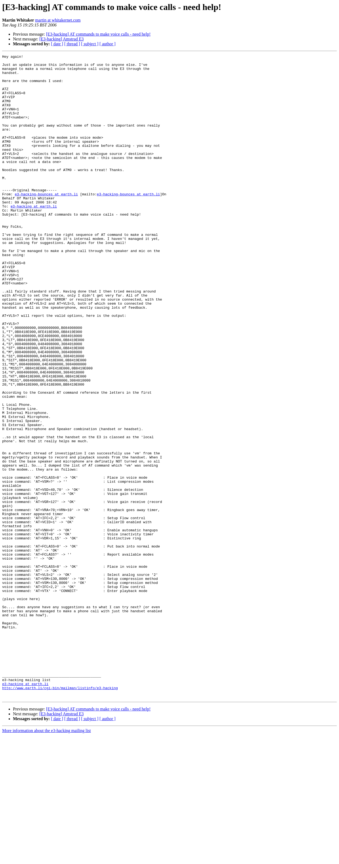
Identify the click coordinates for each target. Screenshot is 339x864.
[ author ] (108, 44)
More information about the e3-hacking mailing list (46, 859)
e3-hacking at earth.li (34, 236)
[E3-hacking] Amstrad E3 (61, 39)
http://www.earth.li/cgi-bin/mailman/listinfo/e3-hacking (60, 814)
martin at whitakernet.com (57, 20)
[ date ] (57, 44)
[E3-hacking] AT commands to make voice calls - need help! (98, 34)
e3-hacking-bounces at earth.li (46, 222)
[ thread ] (72, 44)
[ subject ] (89, 44)
